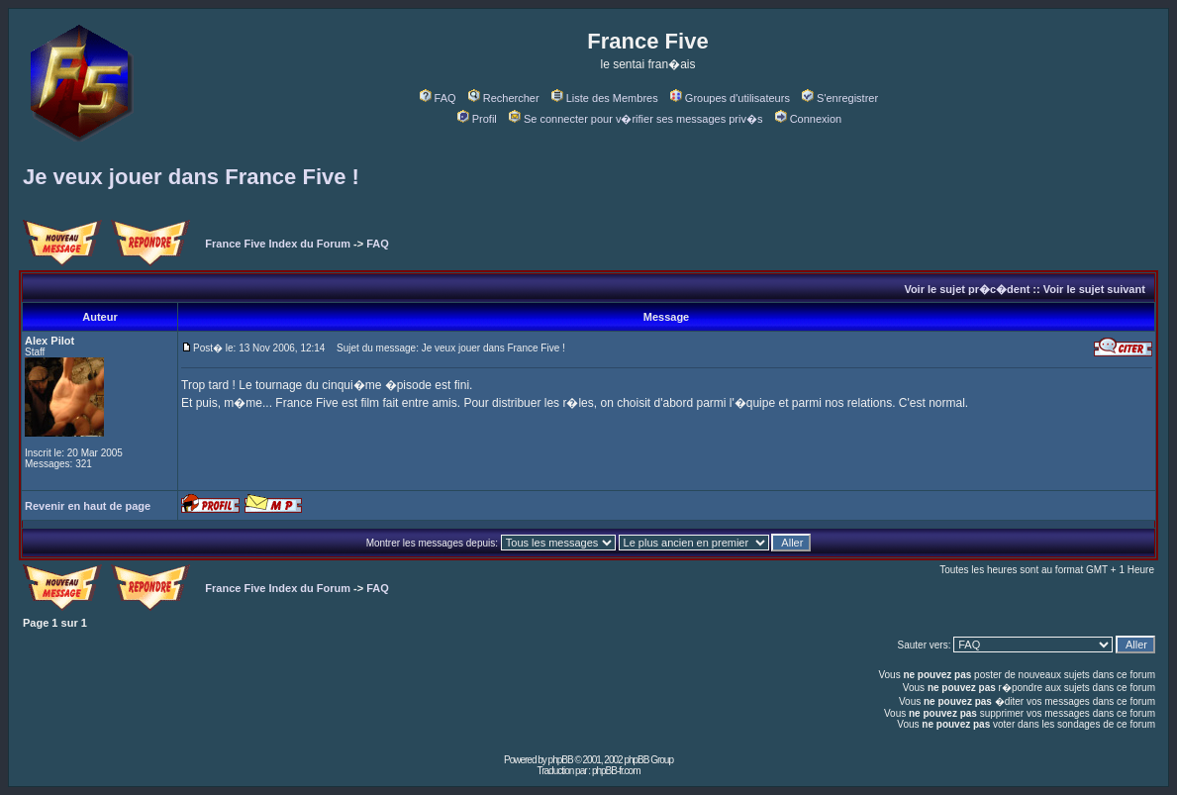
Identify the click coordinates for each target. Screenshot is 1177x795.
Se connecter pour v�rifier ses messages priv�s (635, 119)
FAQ (438, 98)
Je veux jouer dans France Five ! (191, 176)
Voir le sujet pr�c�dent (967, 289)
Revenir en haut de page (87, 506)
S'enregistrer (840, 98)
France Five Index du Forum (277, 243)
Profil (477, 119)
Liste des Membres (604, 98)
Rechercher (503, 98)
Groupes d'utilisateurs (730, 98)
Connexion (808, 119)
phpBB (560, 759)
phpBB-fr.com (616, 770)
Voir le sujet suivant (1094, 289)
